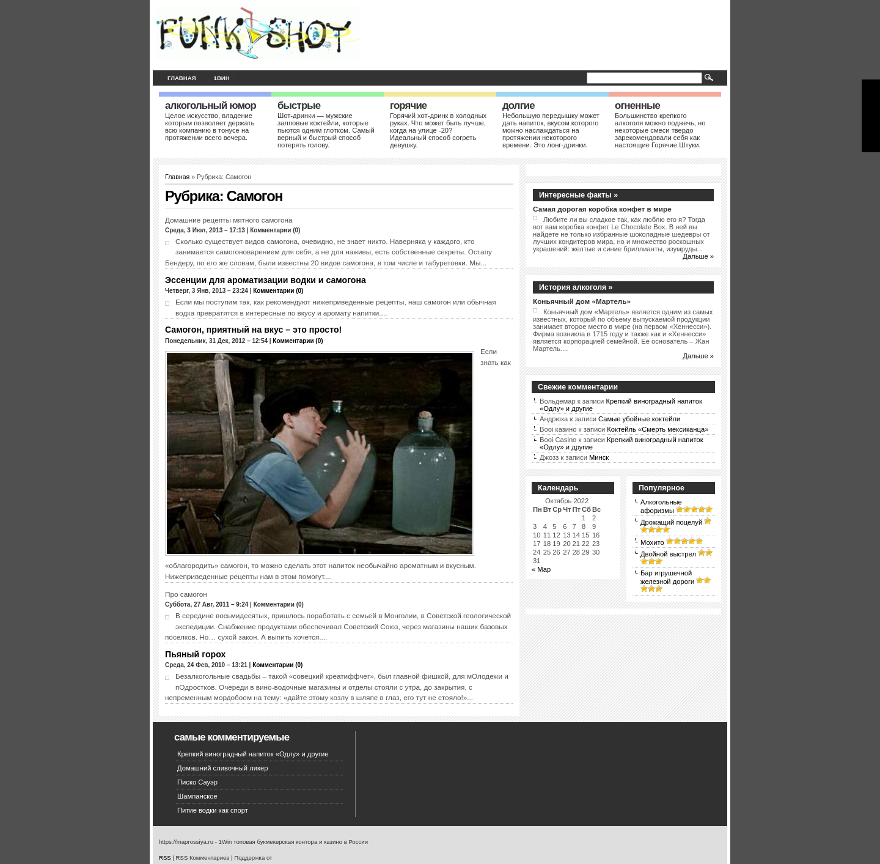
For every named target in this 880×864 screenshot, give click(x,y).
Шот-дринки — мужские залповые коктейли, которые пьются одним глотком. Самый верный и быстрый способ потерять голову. (326, 130)
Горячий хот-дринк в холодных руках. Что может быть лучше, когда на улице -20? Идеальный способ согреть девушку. (438, 130)
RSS (165, 857)
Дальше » (698, 256)
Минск (599, 457)
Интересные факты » (578, 195)
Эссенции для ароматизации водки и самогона (265, 280)
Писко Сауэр (197, 782)
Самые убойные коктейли (639, 419)
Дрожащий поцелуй (671, 522)
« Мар (541, 569)
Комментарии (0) (278, 290)
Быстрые (298, 105)
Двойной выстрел (668, 554)
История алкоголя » (575, 287)
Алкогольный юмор (210, 105)
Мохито (652, 542)
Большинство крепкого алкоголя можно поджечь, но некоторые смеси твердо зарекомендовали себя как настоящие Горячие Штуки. (660, 130)
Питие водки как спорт (212, 810)
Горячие (408, 105)
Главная (181, 78)
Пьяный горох (195, 654)
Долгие (518, 105)
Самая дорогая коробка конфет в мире (602, 209)
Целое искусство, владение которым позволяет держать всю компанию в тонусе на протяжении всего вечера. (209, 126)
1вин (222, 78)
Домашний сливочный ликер (222, 768)
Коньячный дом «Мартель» (582, 301)
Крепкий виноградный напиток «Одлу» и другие (253, 754)
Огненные (637, 105)
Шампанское (197, 796)
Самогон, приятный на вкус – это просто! (253, 329)
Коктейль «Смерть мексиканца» (657, 429)
